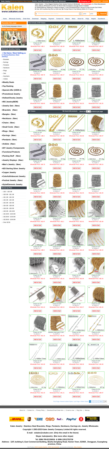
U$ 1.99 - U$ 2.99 (8, 197)
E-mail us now (70, 410)
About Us (22, 410)
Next (101, 401)
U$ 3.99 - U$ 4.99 (8, 203)
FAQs (87, 19)
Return (67, 19)
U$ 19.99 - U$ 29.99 (8, 214)
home (5, 19)
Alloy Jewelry (78, 447)
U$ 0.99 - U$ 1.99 (8, 194)
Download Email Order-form (55, 410)
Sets (4, 73)
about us (80, 19)
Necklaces (5, 68)
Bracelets (5, 59)
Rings (4, 70)
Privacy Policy (40, 410)
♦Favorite (105, 1)
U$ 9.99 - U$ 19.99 (8, 211)
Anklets (5, 79)
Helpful (93, 19)
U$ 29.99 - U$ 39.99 (8, 217)
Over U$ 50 (6, 222)
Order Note (26, 19)
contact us (59, 19)
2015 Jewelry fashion (41, 447)
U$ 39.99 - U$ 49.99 (8, 219)
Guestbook (101, 19)
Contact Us (30, 410)
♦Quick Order (97, 1)
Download (35, 19)
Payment (51, 19)
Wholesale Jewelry (15, 19)
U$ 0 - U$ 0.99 (7, 191)
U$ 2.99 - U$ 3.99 (8, 200)
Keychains (5, 76)
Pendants (5, 65)
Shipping (43, 19)
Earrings (5, 62)
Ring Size (79, 410)
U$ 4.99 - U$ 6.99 (8, 205)
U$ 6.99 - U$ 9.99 (8, 208)
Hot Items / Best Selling (14, 54)
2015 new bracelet (53, 447)
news (73, 19)
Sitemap (87, 410)
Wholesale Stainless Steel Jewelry (21, 1)
